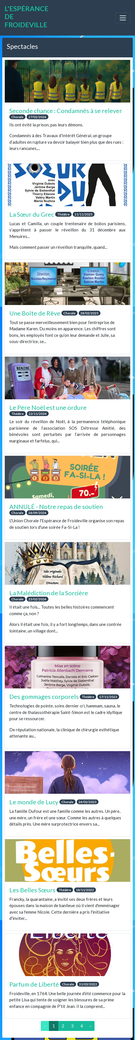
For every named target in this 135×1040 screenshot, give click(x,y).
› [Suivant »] (90, 1025)
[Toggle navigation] (122, 17)
